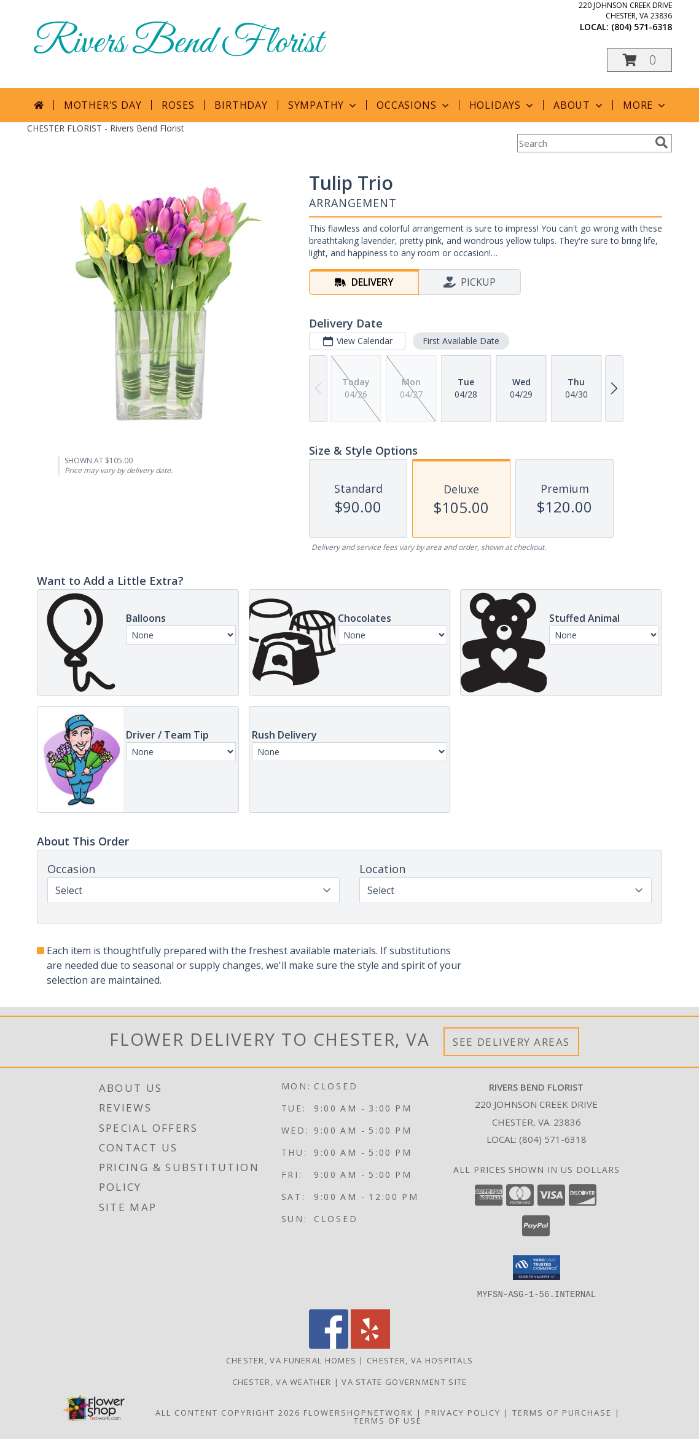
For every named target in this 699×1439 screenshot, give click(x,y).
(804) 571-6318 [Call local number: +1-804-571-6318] (641, 27)
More (645, 105)
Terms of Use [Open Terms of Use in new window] (388, 1419)
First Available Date (461, 341)
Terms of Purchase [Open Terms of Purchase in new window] (562, 1411)
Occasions (414, 105)
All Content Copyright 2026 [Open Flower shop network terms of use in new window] (227, 1411)
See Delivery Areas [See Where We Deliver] (511, 1042)
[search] (661, 142)
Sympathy (323, 105)
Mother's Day (103, 105)
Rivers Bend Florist (178, 43)
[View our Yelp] (370, 1345)
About (579, 105)
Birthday (240, 105)
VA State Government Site (404, 1381)
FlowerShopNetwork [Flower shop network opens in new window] (358, 1411)
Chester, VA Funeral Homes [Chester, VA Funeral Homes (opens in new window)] (291, 1359)
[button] (639, 60)
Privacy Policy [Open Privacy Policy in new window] (463, 1411)
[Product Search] (583, 143)
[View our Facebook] (328, 1345)
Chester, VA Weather (282, 1381)
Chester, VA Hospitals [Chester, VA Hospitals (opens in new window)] (420, 1359)
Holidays (502, 105)
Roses (178, 105)
